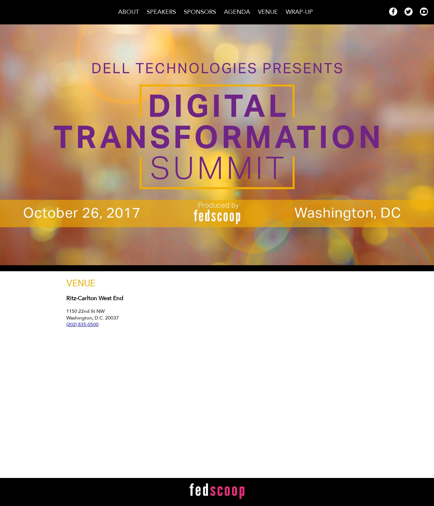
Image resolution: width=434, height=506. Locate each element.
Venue (269, 12)
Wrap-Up (299, 12)
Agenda (238, 12)
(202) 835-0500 (82, 324)
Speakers (162, 12)
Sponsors (201, 12)
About (129, 12)
